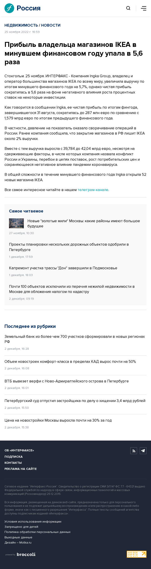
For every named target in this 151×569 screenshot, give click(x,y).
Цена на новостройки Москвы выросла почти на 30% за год (58, 420)
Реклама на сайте (20, 469)
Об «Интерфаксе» (19, 450)
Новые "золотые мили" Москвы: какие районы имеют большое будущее (74, 223)
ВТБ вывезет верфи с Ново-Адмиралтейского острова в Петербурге (66, 381)
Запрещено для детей (21, 527)
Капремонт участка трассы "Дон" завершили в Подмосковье (63, 268)
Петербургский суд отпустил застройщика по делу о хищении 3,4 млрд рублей (74, 400)
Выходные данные (18, 537)
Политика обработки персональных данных (37, 532)
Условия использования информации (32, 521)
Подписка (13, 457)
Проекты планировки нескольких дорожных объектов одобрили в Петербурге (69, 247)
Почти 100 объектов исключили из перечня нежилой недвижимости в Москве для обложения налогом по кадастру (72, 289)
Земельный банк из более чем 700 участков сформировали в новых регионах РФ (74, 339)
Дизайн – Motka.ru (17, 542)
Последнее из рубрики (30, 326)
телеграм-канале (93, 189)
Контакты (13, 463)
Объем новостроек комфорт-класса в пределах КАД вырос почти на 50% (70, 361)
